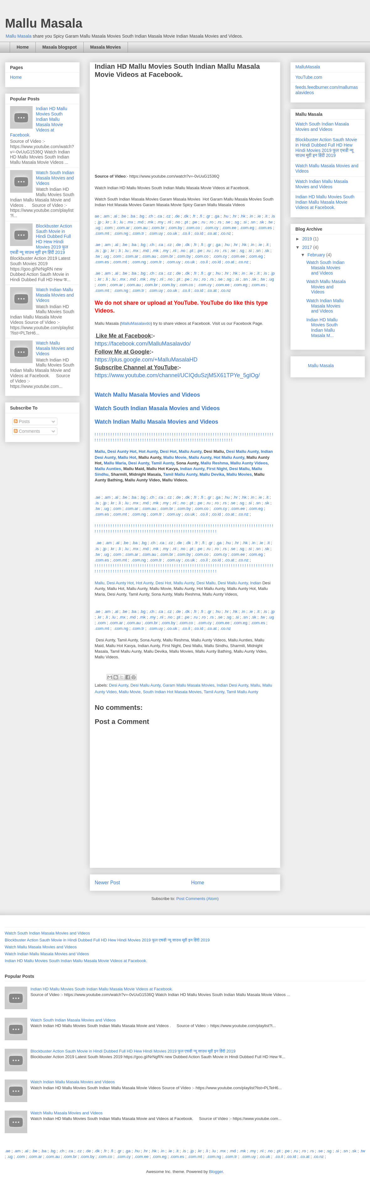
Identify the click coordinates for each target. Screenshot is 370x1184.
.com (108, 227)
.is (273, 216)
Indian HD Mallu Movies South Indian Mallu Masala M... (322, 327)
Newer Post (107, 882)
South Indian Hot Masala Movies (172, 691)
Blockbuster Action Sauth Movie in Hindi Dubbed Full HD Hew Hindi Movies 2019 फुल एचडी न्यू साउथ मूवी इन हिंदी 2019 (41, 239)
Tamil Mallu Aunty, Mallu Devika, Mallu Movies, (208, 474)
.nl (169, 222)
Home (23, 47)
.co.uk (171, 233)
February (316, 254)
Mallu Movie (129, 691)
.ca (159, 216)
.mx (130, 222)
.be (123, 216)
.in (251, 216)
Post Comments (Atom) (197, 898)
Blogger (216, 1171)
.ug (97, 227)
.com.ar (123, 227)
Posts (22, 421)
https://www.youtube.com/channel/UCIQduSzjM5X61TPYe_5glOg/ (177, 375)
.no (177, 222)
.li (114, 222)
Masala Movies (105, 47)
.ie (258, 216)
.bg (141, 216)
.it (265, 216)
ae (97, 216)
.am (106, 216)
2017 (307, 247)
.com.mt (102, 233)
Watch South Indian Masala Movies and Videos (55, 178)
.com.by (175, 227)
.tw (270, 222)
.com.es (265, 227)
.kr (107, 222)
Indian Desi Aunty (232, 685)
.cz (168, 216)
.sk (261, 222)
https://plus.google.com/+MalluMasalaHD (146, 359)
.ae (97, 244)
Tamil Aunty (214, 691)
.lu (121, 222)
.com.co (193, 227)
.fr (194, 216)
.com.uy (156, 233)
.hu (225, 216)
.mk (150, 222)
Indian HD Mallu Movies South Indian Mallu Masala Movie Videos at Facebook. (38, 121)
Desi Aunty (118, 685)
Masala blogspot (59, 47)
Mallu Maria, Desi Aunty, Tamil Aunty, (139, 463)
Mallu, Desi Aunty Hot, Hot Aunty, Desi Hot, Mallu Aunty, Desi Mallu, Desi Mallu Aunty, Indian (178, 583)
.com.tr (138, 233)
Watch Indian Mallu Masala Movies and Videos (156, 422)
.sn (252, 222)
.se (227, 222)
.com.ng (121, 233)
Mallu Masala (43, 23)
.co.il (186, 233)
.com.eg (247, 227)
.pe (194, 222)
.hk (242, 216)
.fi (200, 216)
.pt (185, 222)
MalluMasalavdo (136, 323)
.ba (132, 216)
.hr (234, 216)
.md (140, 222)
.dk (185, 216)
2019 (307, 238)
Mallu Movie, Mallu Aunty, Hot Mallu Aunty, (204, 457)
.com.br (157, 227)
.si (244, 222)
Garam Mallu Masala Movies (188, 685)
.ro (211, 222)
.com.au (140, 227)
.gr (208, 216)
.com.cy (211, 227)
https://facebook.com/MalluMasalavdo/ (143, 343)
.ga (216, 216)
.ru (203, 222)
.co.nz (225, 233)
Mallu (255, 685)
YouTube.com (308, 77)
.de (177, 216)
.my (160, 222)
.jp (99, 222)
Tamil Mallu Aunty (242, 691)
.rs (219, 222)
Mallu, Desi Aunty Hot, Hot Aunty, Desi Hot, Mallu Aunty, (149, 451)
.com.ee (229, 227)
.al (115, 216)
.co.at (212, 233)
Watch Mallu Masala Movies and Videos (55, 348)
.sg (236, 222)
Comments (27, 431)
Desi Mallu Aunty (145, 685)
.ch (150, 216)
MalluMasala (307, 66)
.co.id (198, 233)
